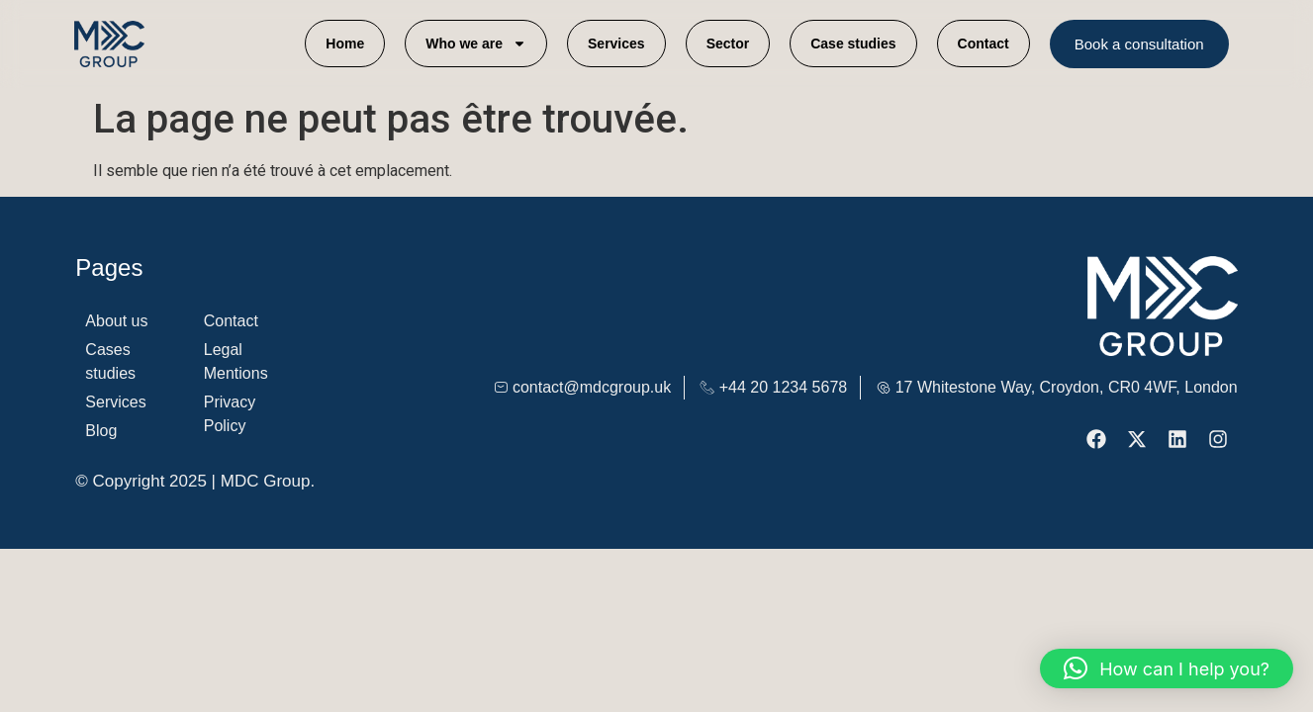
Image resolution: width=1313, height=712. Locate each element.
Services (616, 43)
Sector (728, 43)
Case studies (852, 43)
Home (345, 43)
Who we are (475, 43)
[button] (1166, 668)
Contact (983, 43)
